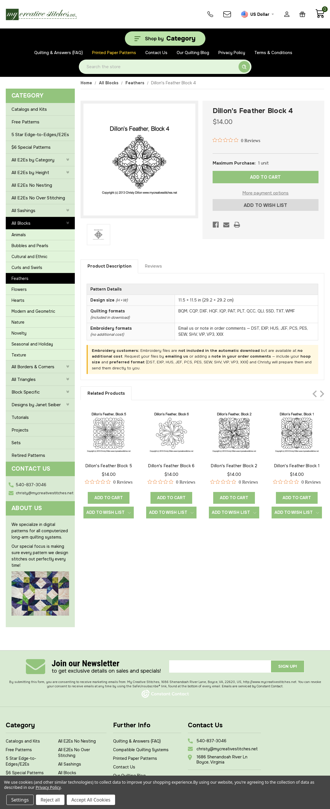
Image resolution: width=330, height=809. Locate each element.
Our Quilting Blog (193, 52)
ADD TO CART (265, 177)
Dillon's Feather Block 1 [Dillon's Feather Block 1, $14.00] (297, 465)
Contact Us (156, 52)
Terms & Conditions (273, 52)
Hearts (18, 300)
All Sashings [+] (40, 210)
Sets (16, 443)
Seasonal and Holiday (32, 344)
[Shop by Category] (165, 38)
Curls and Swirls (27, 267)
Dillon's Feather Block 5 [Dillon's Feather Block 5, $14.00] (108, 465)
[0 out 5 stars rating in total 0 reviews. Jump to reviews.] (236, 140)
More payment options (265, 193)
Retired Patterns (28, 455)
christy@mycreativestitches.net (44, 493)
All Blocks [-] (40, 223)
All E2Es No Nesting (32, 185)
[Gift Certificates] (302, 14)
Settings (20, 800)
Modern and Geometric (33, 311)
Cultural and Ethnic (29, 256)
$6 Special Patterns (31, 147)
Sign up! (287, 666)
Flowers (19, 289)
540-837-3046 (31, 485)
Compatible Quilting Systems (141, 749)
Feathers (20, 278)
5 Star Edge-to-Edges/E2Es (40, 135)
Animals (19, 234)
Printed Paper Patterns (114, 52)
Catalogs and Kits (29, 109)
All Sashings (69, 764)
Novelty (19, 333)
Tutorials (20, 417)
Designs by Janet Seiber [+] (40, 405)
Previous (314, 393)
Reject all (50, 800)
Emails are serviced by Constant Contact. (252, 686)
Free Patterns (25, 122)
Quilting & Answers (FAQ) (58, 52)
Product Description (109, 266)
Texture (19, 355)
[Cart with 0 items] (319, 16)
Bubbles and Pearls (30, 245)
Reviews (153, 266)
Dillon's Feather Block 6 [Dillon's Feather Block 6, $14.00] (171, 465)
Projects (20, 430)
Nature (18, 322)
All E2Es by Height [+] (40, 172)
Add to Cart (108, 497)
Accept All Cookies (90, 800)
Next (322, 393)
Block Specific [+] (40, 392)
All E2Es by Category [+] (40, 160)
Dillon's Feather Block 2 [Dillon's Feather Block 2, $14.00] (234, 465)
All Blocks (67, 772)
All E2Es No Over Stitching (38, 198)
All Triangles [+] (40, 379)
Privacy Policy (231, 52)
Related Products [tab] (106, 393)
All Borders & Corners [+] (40, 367)
